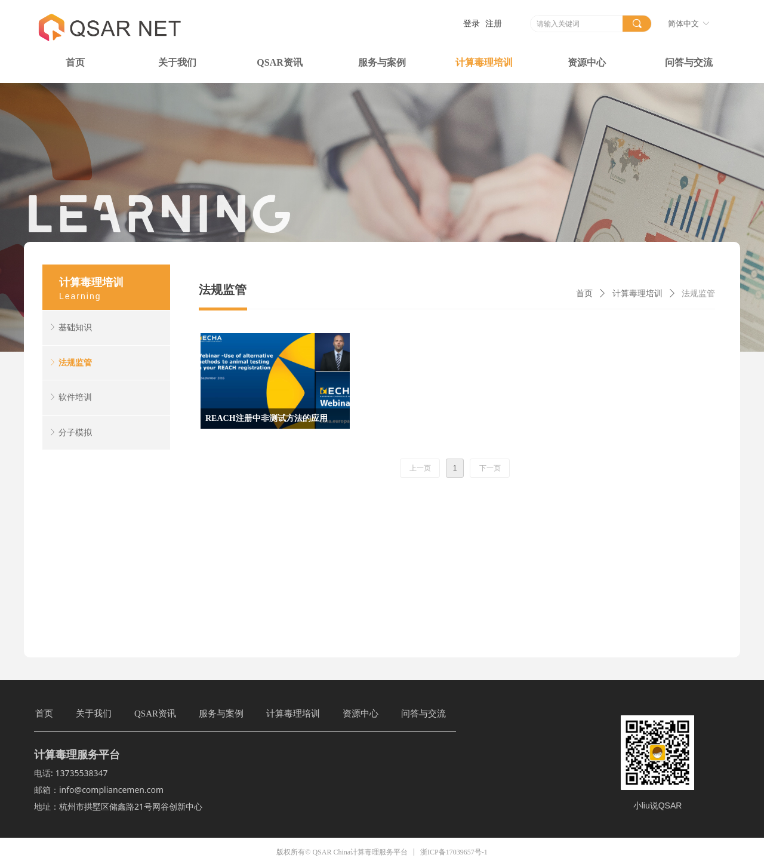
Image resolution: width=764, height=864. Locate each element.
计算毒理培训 (637, 293)
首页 (584, 293)
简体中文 (683, 23)
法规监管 (698, 293)
